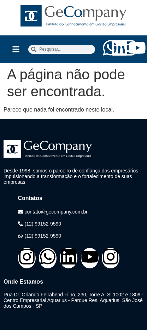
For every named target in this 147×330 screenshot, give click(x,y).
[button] (16, 49)
